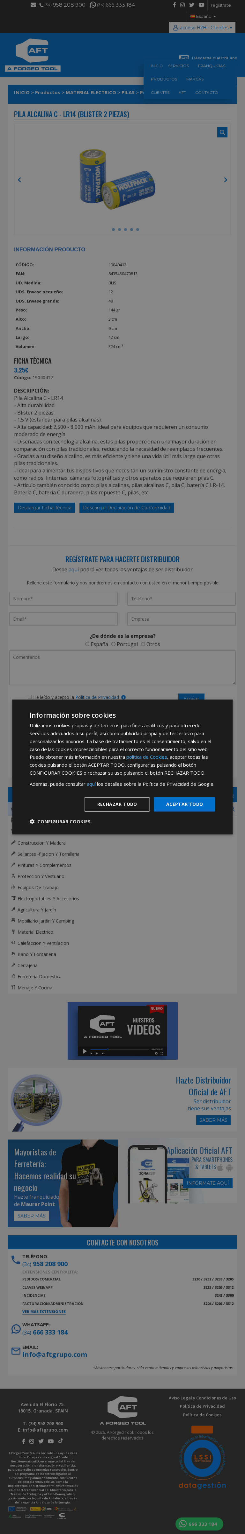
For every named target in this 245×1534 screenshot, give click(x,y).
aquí (91, 784)
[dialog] (122, 767)
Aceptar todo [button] (184, 804)
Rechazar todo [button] (117, 804)
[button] (60, 821)
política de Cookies (146, 757)
